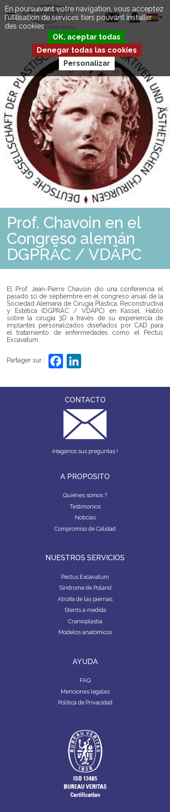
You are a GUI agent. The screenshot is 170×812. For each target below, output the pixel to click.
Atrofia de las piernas (85, 599)
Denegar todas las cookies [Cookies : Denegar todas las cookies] (87, 50)
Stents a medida (85, 610)
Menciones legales (85, 691)
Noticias (85, 517)
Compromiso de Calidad (85, 528)
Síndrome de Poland (85, 587)
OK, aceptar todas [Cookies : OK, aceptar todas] (87, 37)
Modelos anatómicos (85, 632)
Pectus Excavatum (85, 576)
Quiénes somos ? (85, 495)
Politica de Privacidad (85, 702)
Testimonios (85, 506)
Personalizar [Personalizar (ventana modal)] (86, 63)
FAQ (85, 680)
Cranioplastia (85, 621)
